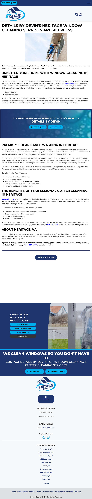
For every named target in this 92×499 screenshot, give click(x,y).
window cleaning (71, 83)
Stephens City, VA (46, 456)
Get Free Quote (56, 371)
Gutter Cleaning (23, 325)
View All (46, 484)
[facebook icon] (77, 15)
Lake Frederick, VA (46, 452)
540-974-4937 (52, 225)
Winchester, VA (46, 469)
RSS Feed (77, 492)
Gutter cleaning (8, 199)
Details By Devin (42, 497)
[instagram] (48, 437)
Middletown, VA (46, 459)
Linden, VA (46, 466)
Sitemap (69, 492)
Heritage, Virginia (46, 257)
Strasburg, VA (46, 462)
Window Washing (23, 328)
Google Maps (16, 492)
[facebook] (44, 437)
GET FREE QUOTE (9, 3)
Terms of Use (60, 492)
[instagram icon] (80, 15)
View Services (23, 329)
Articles (39, 492)
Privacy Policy (48, 492)
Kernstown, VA (46, 472)
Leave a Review (28, 492)
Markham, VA (46, 476)
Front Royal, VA (46, 449)
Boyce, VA (46, 479)
